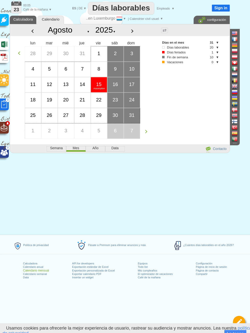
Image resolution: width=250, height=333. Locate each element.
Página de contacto (207, 270)
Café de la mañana (149, 277)
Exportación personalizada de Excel (93, 270)
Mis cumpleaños (147, 270)
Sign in (220, 8)
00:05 (27, 5)
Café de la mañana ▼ (37, 9)
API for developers (83, 263)
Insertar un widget (82, 277)
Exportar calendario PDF (86, 273)
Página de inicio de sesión (211, 266)
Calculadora (30, 263)
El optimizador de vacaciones (155, 273)
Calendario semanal (35, 273)
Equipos (143, 263)
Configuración (204, 263)
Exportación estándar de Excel (90, 266)
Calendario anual (33, 266)
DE (81, 8)
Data (26, 277)
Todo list (143, 266)
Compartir (202, 273)
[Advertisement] (119, 193)
